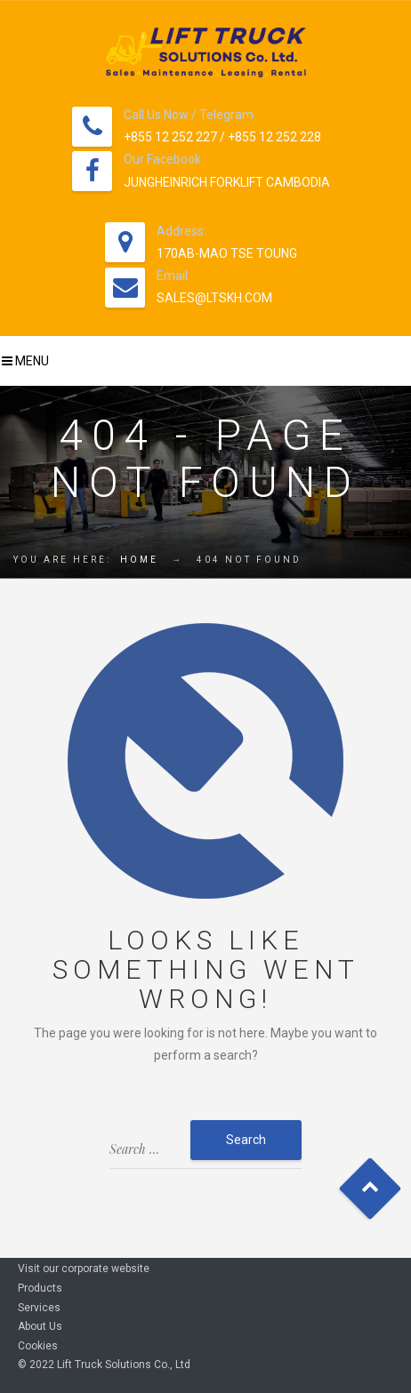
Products (40, 1288)
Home (139, 559)
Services (39, 1307)
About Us (40, 1326)
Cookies (38, 1346)
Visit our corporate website (83, 1268)
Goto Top (369, 1189)
